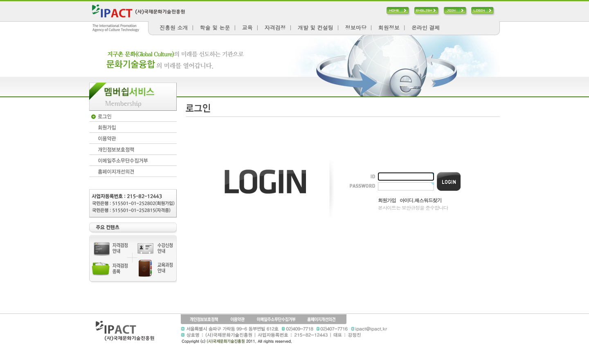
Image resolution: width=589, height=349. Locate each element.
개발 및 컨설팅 (315, 27)
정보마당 (355, 27)
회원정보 (389, 27)
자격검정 (275, 27)
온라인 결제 (425, 27)
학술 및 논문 (215, 27)
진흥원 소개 (174, 27)
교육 (247, 27)
